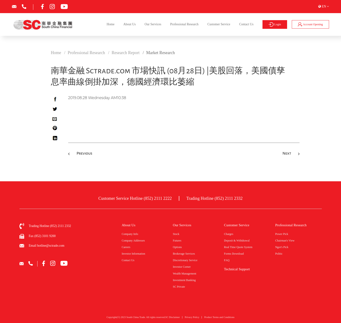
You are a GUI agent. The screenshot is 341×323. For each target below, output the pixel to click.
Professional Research (184, 24)
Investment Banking (184, 280)
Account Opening (310, 24)
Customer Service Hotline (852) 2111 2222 (135, 198)
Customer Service (218, 24)
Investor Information (133, 253)
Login (275, 24)
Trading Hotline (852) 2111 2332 (214, 198)
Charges (228, 234)
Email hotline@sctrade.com (46, 245)
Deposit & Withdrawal (237, 240)
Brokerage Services (184, 253)
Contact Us (246, 24)
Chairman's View (285, 240)
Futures (177, 240)
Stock (176, 234)
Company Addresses (133, 240)
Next (286, 153)
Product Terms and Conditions (219, 318)
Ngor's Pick (281, 247)
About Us (129, 24)
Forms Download (234, 253)
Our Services (153, 24)
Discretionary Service (185, 260)
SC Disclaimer (172, 318)
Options (177, 247)
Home (110, 24)
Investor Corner (182, 266)
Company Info (130, 234)
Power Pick (281, 234)
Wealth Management (184, 273)
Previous (84, 153)
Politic (279, 253)
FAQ (226, 260)
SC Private (179, 286)
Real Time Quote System (238, 247)
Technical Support (237, 269)
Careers (126, 247)
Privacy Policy (192, 318)
